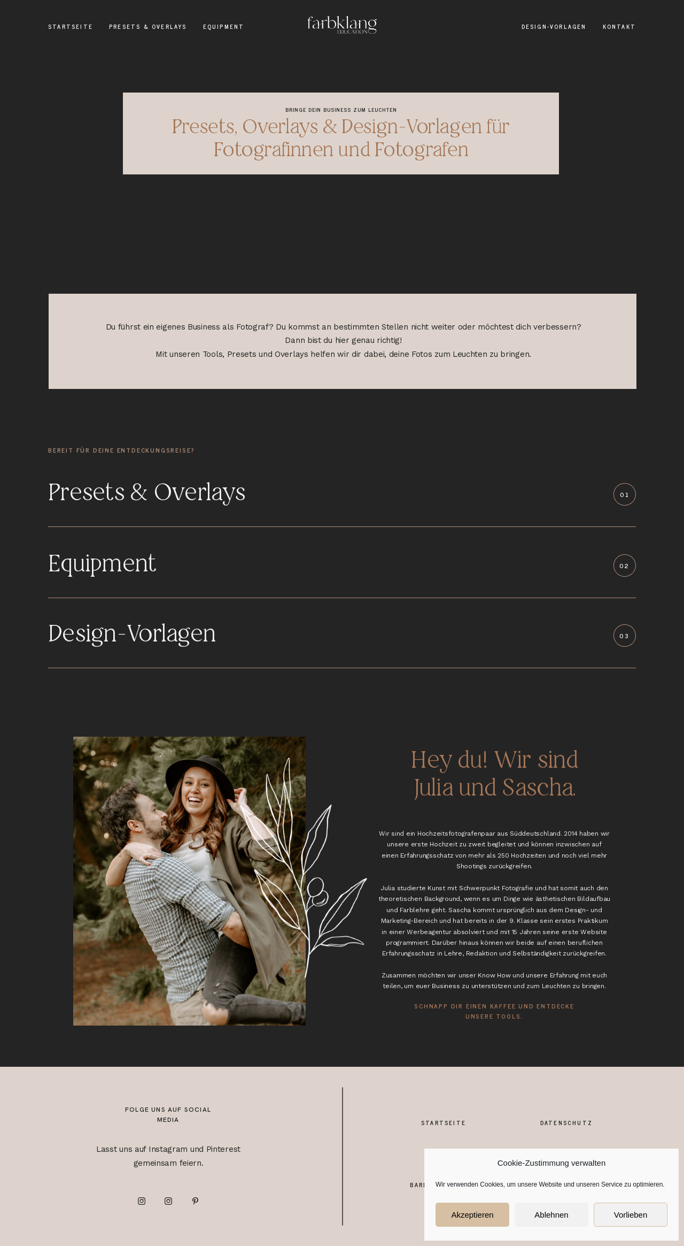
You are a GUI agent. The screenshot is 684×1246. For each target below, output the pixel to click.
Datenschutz (566, 1122)
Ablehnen (551, 1214)
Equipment (224, 26)
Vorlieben (631, 1214)
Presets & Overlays (148, 26)
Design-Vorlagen (554, 26)
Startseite (70, 26)
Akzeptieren (472, 1214)
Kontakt (619, 26)
